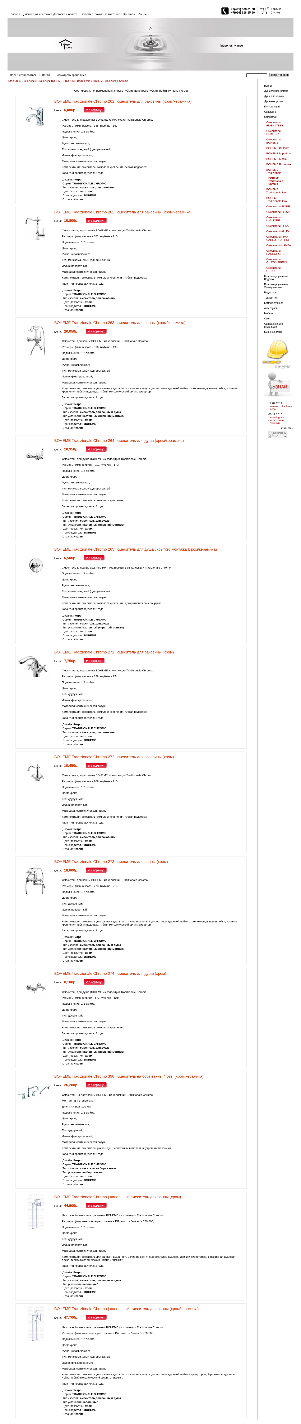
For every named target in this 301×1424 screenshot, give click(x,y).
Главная (14, 14)
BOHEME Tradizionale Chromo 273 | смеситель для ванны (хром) (111, 862)
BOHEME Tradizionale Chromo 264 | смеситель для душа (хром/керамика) (119, 441)
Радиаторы (270, 292)
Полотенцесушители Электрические (276, 286)
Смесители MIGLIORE (273, 219)
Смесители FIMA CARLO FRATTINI (277, 238)
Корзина (276, 8)
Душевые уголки (273, 101)
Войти (46, 75)
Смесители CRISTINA (273, 132)
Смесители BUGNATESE (274, 124)
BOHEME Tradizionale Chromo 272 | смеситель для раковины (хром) (114, 757)
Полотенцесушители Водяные (276, 278)
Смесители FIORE (278, 206)
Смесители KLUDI (278, 231)
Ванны (268, 85)
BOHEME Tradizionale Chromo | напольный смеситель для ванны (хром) (117, 1197)
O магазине (112, 14)
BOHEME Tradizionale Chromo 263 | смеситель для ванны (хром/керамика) (120, 323)
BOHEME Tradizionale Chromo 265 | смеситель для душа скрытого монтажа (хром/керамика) (135, 549)
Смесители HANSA (278, 245)
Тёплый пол (271, 297)
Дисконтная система (36, 14)
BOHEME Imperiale (278, 153)
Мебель (268, 313)
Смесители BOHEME (50, 80)
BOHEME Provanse (278, 164)
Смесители (28, 80)
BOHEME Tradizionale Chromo (110, 80)
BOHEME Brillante (277, 148)
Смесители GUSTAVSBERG (276, 261)
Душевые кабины (274, 96)
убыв (128, 90)
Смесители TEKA (277, 225)
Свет (267, 318)
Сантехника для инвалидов (273, 325)
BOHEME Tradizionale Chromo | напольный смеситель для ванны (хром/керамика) (126, 1309)
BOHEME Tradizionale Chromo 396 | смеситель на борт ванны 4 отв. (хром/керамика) (129, 1076)
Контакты (129, 14)
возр (120, 90)
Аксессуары (271, 308)
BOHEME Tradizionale (77, 80)
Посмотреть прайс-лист (70, 75)
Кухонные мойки (273, 331)
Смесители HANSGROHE (275, 252)
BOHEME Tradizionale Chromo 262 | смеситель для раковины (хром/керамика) (123, 212)
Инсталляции (272, 106)
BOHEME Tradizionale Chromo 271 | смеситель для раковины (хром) (114, 652)
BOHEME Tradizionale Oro (276, 199)
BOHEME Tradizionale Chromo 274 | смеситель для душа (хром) (110, 973)
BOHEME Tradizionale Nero (277, 191)
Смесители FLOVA (278, 211)
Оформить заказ (91, 14)
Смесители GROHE (273, 269)
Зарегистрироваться (23, 75)
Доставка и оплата (65, 14)
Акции (143, 14)
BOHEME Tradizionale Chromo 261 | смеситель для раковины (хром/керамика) (123, 101)
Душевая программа (276, 91)
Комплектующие (273, 302)
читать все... (286, 428)
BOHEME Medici (276, 158)
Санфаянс (270, 111)
